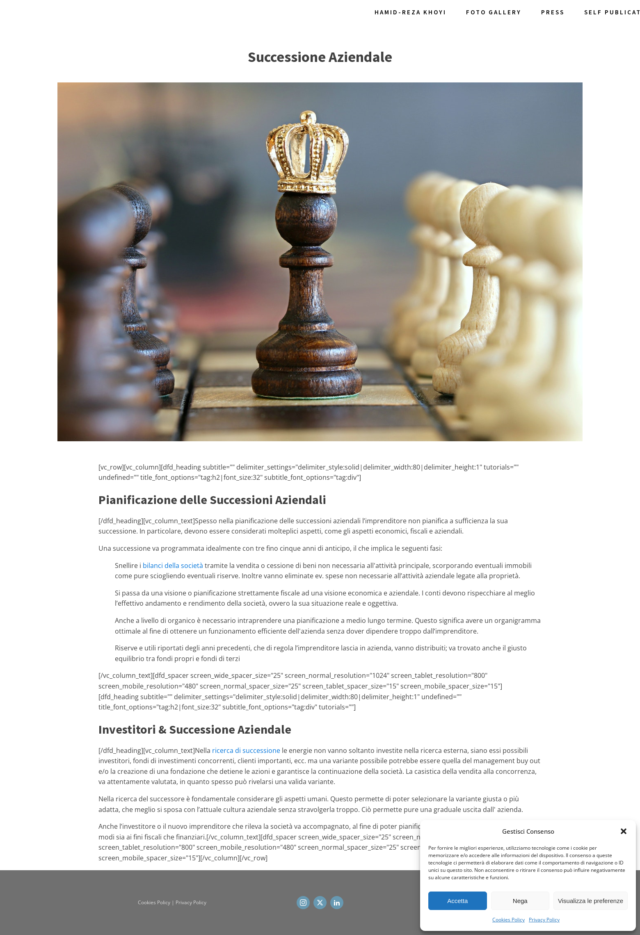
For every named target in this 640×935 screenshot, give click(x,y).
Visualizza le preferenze (590, 900)
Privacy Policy (544, 919)
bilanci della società (173, 565)
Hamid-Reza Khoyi (410, 12)
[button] (623, 831)
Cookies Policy (508, 919)
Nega (520, 900)
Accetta (457, 900)
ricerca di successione (246, 750)
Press (553, 12)
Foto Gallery (493, 12)
